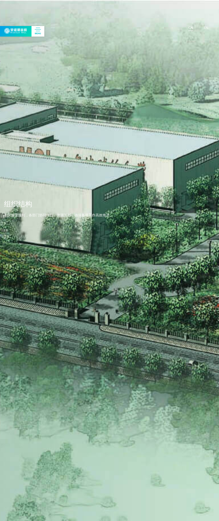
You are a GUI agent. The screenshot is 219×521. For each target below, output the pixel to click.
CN (190, 28)
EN (206, 28)
